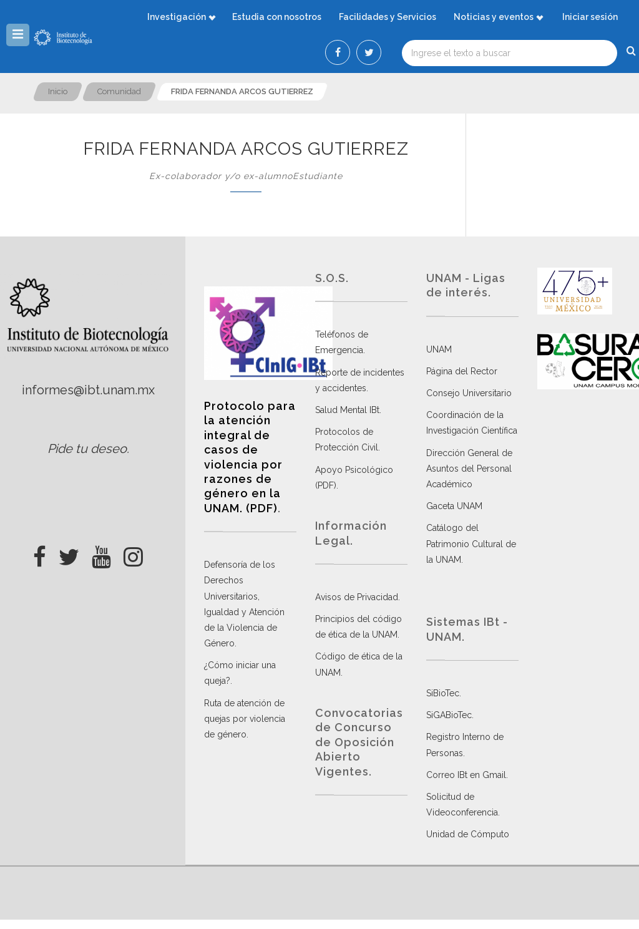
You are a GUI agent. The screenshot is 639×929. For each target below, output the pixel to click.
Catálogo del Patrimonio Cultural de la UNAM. (471, 543)
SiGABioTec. (450, 715)
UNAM (439, 349)
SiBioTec (442, 693)
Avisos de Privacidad (356, 597)
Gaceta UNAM (454, 506)
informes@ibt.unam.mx (88, 389)
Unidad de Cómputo (467, 834)
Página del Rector (461, 371)
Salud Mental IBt (347, 410)
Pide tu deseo (87, 448)
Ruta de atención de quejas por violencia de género (244, 718)
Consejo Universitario (469, 393)
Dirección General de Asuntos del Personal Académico (469, 468)
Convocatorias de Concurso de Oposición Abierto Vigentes (359, 742)
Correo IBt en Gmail (466, 775)
